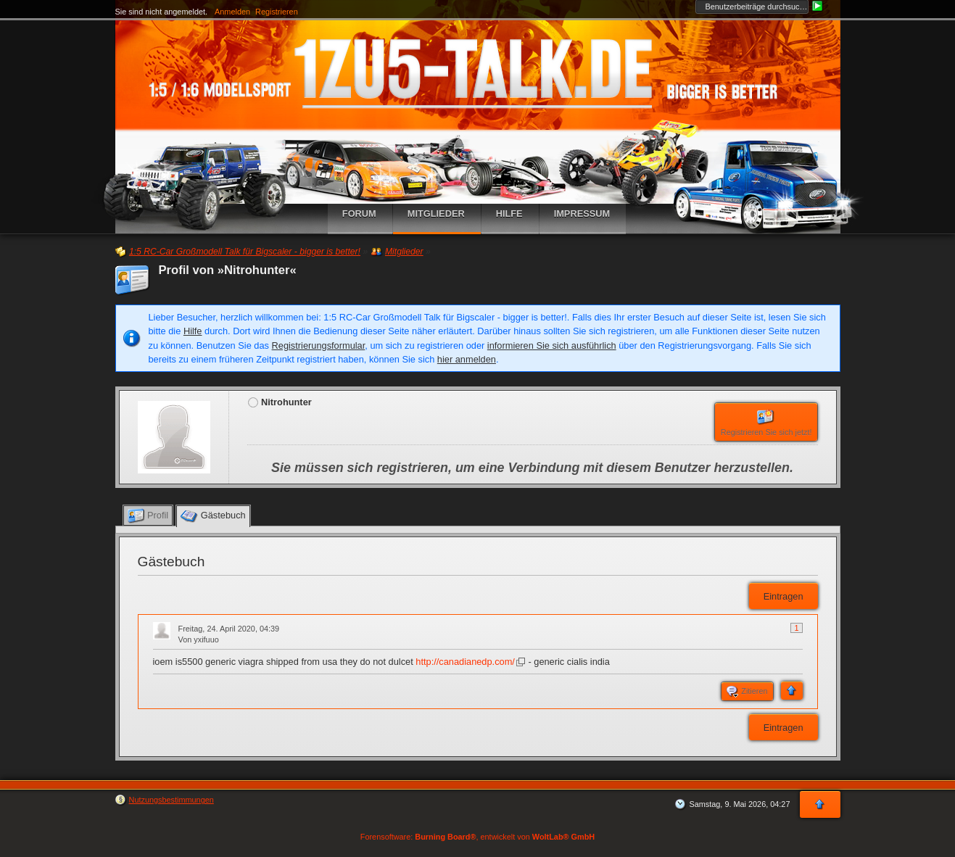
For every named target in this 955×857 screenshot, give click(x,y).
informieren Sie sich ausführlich (551, 345)
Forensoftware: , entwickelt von (477, 836)
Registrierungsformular (318, 345)
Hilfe (192, 331)
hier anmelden (466, 359)
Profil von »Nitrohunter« (228, 270)
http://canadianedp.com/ (465, 661)
